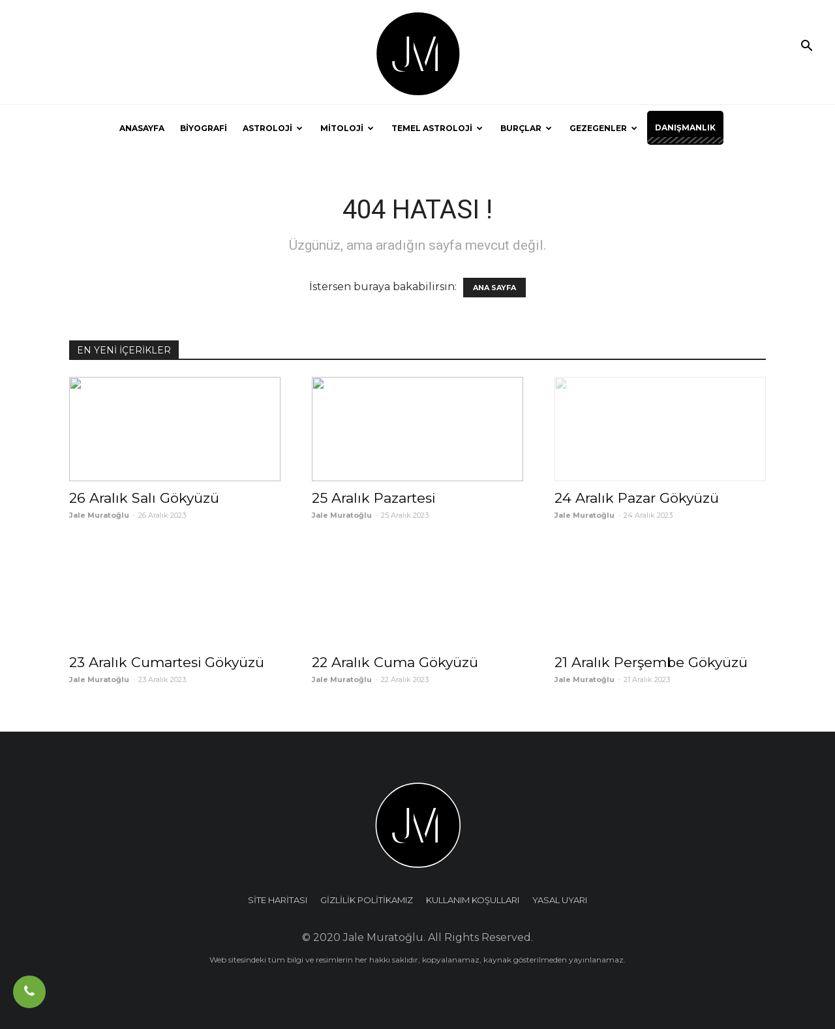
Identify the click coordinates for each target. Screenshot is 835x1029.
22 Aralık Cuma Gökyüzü (395, 662)
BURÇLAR (526, 128)
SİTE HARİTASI (277, 900)
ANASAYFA (141, 128)
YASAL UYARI (559, 900)
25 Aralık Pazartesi (373, 498)
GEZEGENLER (603, 128)
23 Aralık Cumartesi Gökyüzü (166, 662)
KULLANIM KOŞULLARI (472, 900)
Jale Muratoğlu (99, 515)
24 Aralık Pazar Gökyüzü (636, 498)
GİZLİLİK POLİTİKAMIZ (366, 900)
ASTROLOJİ (273, 128)
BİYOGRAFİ (203, 128)
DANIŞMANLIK (685, 127)
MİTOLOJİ (347, 128)
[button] (806, 47)
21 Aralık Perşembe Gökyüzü (651, 662)
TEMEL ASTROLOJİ (437, 128)
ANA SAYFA (494, 287)
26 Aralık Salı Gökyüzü (144, 498)
